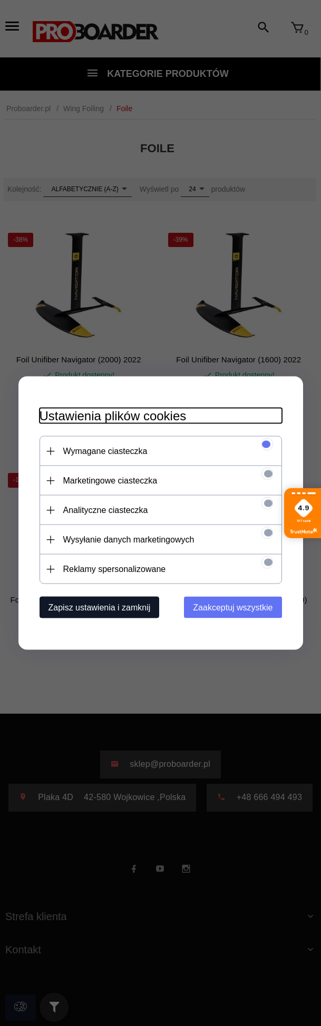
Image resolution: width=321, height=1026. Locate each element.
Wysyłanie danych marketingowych (128, 539)
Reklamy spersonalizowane (114, 569)
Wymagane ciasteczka (105, 451)
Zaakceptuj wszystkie (233, 607)
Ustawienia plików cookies (113, 416)
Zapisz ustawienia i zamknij (99, 607)
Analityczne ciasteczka (105, 510)
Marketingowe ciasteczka (110, 480)
